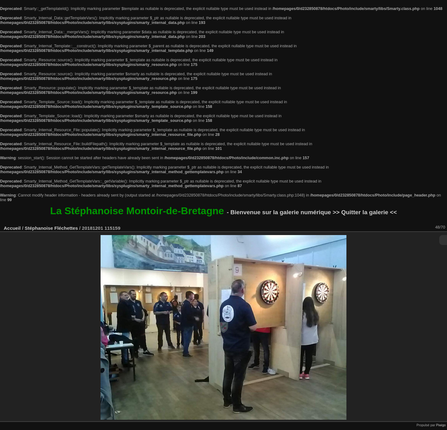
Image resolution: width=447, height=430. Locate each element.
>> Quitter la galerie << (365, 212)
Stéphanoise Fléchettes (51, 228)
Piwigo (441, 425)
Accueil (12, 228)
